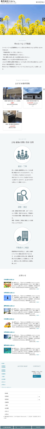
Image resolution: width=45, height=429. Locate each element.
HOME (3, 371)
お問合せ (3, 392)
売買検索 (3, 375)
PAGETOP (38, 427)
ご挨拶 (3, 384)
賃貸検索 (3, 379)
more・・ (38, 297)
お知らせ (3, 390)
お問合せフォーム (36, 384)
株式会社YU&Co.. (9, 424)
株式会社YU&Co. (8, 1)
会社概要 (3, 387)
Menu (41, 2)
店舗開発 (3, 382)
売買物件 (3, 374)
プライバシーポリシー (6, 395)
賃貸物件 (3, 378)
